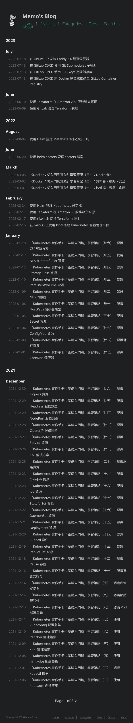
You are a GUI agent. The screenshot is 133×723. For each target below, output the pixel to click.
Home (28, 24)
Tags (93, 24)
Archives (48, 24)
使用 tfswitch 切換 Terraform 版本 (55, 219)
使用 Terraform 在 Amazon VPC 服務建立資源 (63, 102)
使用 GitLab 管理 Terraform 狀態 (54, 108)
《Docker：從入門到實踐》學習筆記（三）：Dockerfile (70, 175)
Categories (72, 24)
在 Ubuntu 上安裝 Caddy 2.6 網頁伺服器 (59, 59)
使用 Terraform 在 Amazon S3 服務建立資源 (62, 212)
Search (110, 24)
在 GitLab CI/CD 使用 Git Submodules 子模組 (63, 65)
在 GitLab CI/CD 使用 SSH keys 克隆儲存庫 (61, 72)
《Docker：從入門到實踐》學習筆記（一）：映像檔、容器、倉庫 (77, 188)
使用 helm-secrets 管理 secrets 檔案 (56, 157)
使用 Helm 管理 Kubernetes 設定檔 (56, 205)
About (28, 27)
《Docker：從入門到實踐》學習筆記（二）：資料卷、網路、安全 (77, 181)
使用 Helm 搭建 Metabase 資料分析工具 (59, 139)
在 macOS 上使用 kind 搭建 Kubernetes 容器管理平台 (69, 225)
